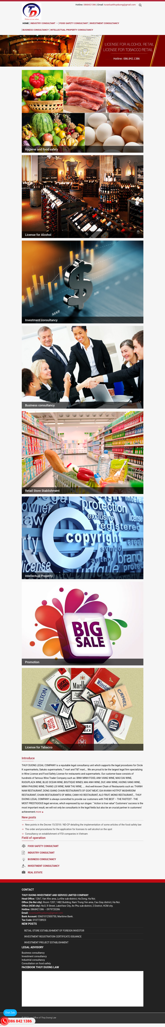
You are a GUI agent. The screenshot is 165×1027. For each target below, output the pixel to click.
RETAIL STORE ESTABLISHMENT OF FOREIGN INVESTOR (54, 930)
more (39, 811)
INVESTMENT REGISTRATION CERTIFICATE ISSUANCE (53, 936)
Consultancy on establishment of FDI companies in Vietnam (56, 833)
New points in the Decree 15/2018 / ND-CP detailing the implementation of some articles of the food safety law (83, 824)
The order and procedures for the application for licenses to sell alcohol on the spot (68, 829)
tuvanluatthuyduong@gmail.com (120, 4)
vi (85, 25)
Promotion (32, 662)
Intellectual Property (39, 576)
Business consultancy (40, 405)
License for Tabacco (39, 747)
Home (26, 23)
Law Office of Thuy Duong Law (42, 1018)
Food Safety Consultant (73, 23)
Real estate (32, 872)
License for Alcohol (38, 235)
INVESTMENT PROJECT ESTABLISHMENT (46, 942)
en (91, 25)
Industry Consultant (42, 23)
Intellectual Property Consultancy (71, 30)
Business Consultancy (36, 30)
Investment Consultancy (104, 23)
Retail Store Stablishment (42, 490)
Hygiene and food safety (41, 149)
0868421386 (90, 4)
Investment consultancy (41, 320)
